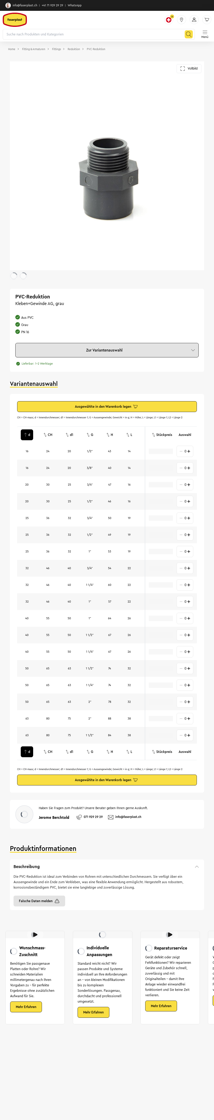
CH (47, 435)
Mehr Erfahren (26, 1007)
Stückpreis (162, 435)
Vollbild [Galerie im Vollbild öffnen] (189, 68)
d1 (69, 435)
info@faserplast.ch (21, 5)
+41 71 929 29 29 (52, 5)
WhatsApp (75, 5)
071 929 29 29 (89, 817)
